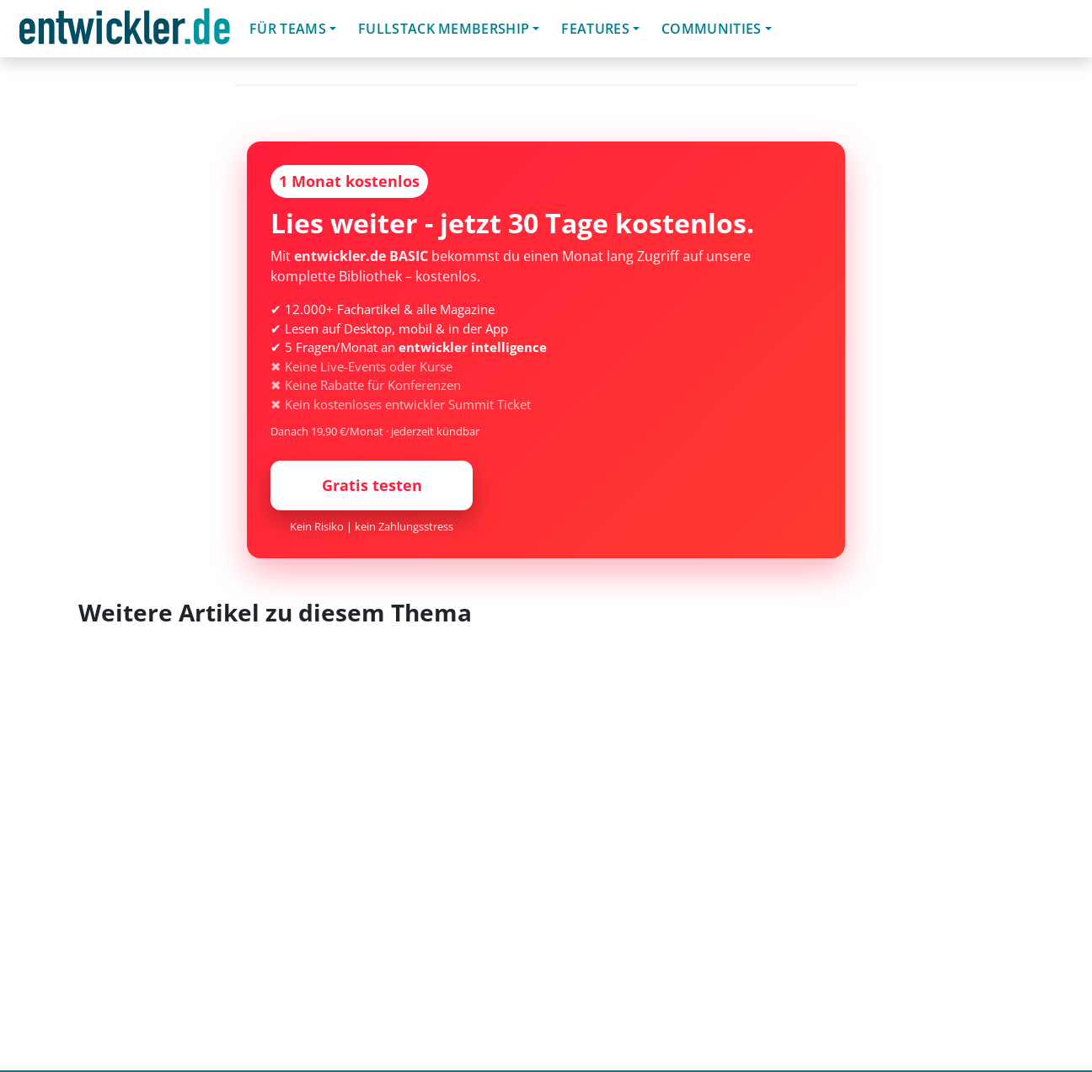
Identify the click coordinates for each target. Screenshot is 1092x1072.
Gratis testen (372, 485)
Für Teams (287, 28)
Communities (711, 28)
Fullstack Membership (443, 28)
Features (595, 28)
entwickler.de (124, 31)
